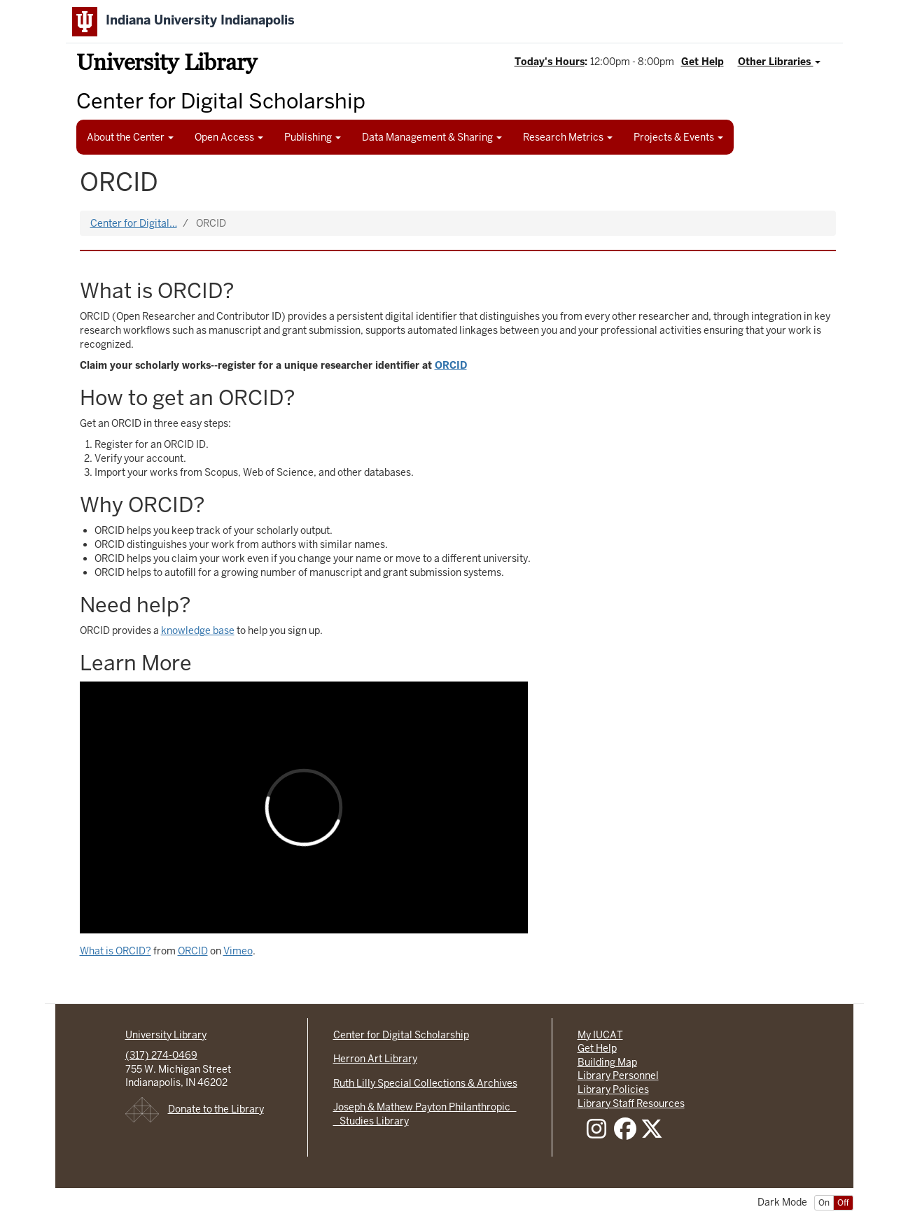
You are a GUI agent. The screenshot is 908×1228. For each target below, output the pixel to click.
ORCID (193, 951)
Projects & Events (678, 137)
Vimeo (238, 951)
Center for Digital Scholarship (401, 1035)
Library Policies (613, 1089)
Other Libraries (779, 61)
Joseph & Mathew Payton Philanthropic (425, 1107)
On (824, 1202)
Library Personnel (618, 1075)
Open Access (229, 137)
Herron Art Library (375, 1058)
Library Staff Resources (631, 1103)
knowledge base (198, 630)
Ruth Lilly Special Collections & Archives (425, 1083)
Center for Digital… (133, 223)
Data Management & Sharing (432, 137)
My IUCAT (600, 1035)
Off (843, 1202)
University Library (166, 65)
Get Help (702, 61)
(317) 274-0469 (161, 1055)
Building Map (607, 1062)
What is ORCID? (115, 951)
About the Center (130, 137)
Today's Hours (550, 61)
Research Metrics (568, 137)
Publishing (312, 137)
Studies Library (371, 1121)
